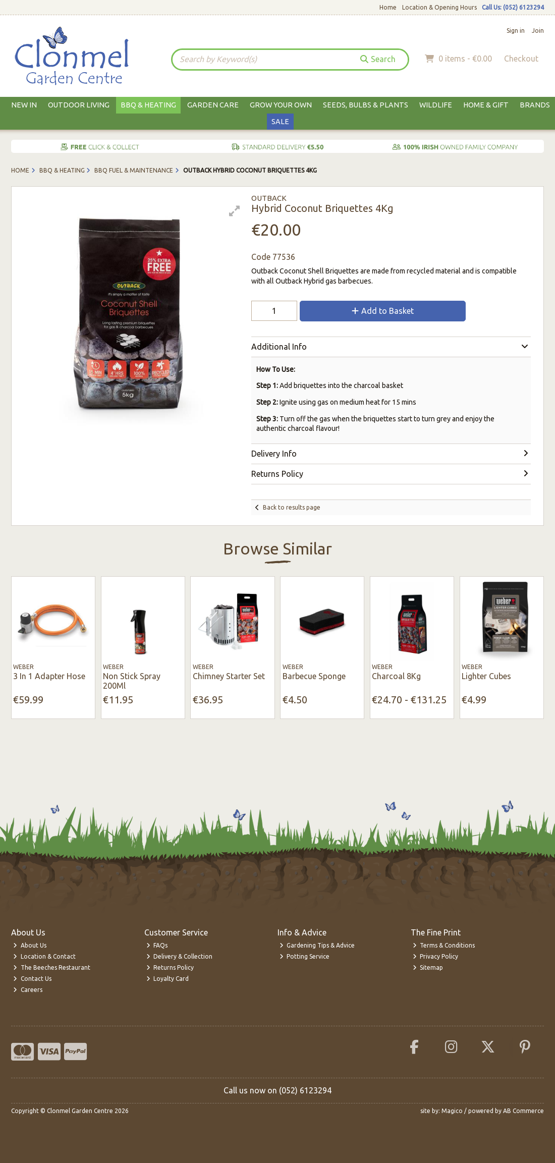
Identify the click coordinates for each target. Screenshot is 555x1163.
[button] (235, 211)
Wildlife (435, 105)
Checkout (521, 58)
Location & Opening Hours (439, 7)
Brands (535, 105)
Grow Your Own (281, 105)
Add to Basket (383, 310)
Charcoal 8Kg (396, 676)
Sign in (516, 30)
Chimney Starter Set (229, 676)
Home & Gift (486, 105)
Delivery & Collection (179, 956)
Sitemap (428, 967)
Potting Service (305, 956)
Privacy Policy (436, 956)
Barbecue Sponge (314, 676)
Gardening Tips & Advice (317, 945)
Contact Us (32, 978)
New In (24, 105)
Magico (452, 1110)
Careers (27, 989)
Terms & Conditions (444, 945)
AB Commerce (523, 1110)
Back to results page (291, 507)
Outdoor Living (78, 105)
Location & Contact (44, 956)
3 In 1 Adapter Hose (49, 676)
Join (538, 30)
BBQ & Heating (148, 105)
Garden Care (213, 105)
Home (388, 7)
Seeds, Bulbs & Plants (365, 105)
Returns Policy (170, 967)
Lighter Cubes (486, 676)
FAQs (157, 945)
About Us (29, 945)
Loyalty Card (167, 978)
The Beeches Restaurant (51, 967)
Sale (280, 122)
